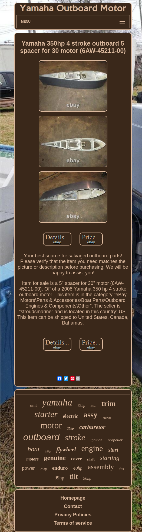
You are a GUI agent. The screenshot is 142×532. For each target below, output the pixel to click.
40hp (77, 468)
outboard (41, 437)
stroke (75, 437)
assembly (101, 467)
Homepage (72, 498)
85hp (81, 406)
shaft (90, 459)
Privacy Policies (72, 514)
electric (70, 416)
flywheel (66, 449)
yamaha (57, 402)
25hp (70, 428)
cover (76, 458)
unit (33, 405)
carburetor (92, 427)
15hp (48, 451)
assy (91, 414)
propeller (115, 440)
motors (32, 459)
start (113, 450)
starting (110, 458)
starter (45, 414)
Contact (73, 506)
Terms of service (73, 523)
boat (33, 449)
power (28, 468)
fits (121, 469)
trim (108, 403)
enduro (60, 468)
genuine (55, 457)
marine (107, 417)
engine (92, 448)
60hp (93, 406)
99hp (59, 477)
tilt (74, 476)
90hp (87, 478)
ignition (97, 440)
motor (51, 425)
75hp (43, 469)
